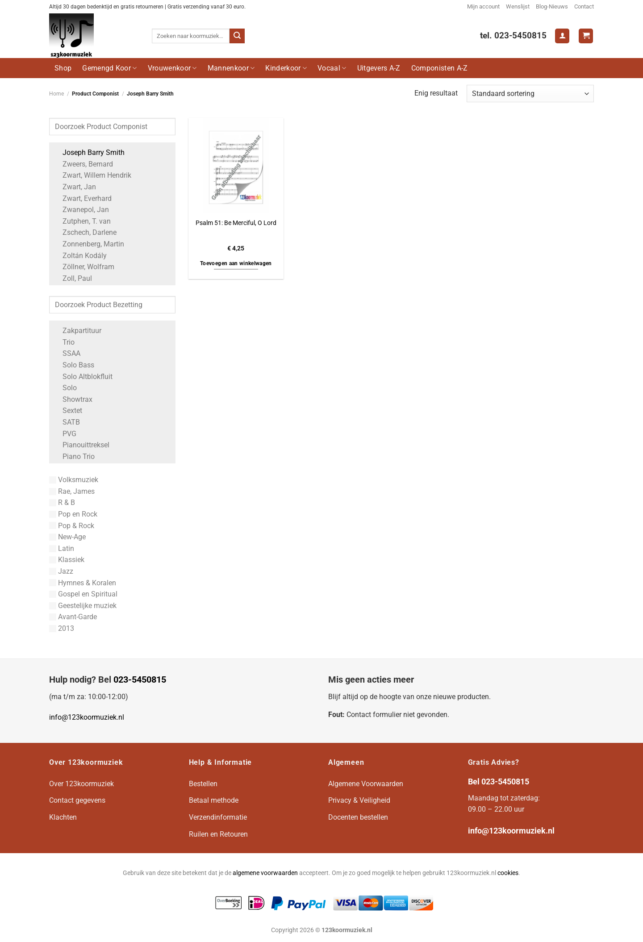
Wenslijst (518, 6)
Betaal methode (213, 800)
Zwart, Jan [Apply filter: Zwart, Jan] (75, 187)
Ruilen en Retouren (218, 834)
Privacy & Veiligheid (359, 800)
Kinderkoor (286, 68)
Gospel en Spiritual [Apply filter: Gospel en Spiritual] (83, 594)
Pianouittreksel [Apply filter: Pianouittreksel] (81, 445)
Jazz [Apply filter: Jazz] (61, 571)
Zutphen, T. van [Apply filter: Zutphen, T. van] (82, 221)
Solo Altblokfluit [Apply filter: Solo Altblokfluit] (83, 376)
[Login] (562, 36)
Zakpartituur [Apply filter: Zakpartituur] (77, 330)
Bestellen (203, 783)
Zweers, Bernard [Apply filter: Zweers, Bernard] (83, 164)
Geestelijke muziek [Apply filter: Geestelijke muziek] (83, 605)
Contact (584, 6)
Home (56, 94)
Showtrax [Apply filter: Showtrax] (73, 399)
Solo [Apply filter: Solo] (65, 387)
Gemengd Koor (109, 68)
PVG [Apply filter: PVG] (65, 433)
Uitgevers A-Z (379, 68)
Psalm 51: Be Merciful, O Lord (236, 223)
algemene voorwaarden (265, 873)
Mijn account (483, 6)
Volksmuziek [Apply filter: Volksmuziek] (73, 479)
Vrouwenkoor (172, 68)
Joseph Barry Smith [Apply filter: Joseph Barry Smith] (89, 152)
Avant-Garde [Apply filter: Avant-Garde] (73, 617)
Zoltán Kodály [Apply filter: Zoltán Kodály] (80, 255)
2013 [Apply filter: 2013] (61, 628)
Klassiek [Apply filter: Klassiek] (66, 559)
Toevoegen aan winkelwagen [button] (236, 263)
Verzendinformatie (218, 817)
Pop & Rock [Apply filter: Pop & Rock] (71, 525)
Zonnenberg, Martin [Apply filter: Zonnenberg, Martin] (89, 244)
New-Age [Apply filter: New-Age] (67, 537)
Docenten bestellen (358, 817)
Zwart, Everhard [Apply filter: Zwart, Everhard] (83, 198)
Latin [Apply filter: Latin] (61, 548)
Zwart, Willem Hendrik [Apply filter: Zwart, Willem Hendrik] (92, 175)
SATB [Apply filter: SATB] (67, 422)
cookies (507, 873)
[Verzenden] (237, 36)
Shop (62, 68)
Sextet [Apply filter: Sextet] (68, 410)
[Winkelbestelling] (530, 93)
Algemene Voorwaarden (365, 783)
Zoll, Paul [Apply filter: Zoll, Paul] (73, 278)
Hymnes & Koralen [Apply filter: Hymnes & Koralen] (82, 583)
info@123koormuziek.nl (86, 717)
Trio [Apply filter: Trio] (64, 342)
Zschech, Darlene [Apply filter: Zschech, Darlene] (85, 232)
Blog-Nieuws (552, 6)
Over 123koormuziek (81, 783)
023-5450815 (139, 679)
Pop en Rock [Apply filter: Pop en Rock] (73, 514)
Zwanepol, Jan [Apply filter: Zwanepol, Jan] (81, 209)
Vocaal (331, 68)
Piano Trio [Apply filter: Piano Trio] (74, 456)
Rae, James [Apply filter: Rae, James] (72, 491)
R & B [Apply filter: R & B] (62, 502)
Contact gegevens (77, 800)
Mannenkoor (231, 68)
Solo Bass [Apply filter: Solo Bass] (74, 365)
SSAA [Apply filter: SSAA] (67, 353)
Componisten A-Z (439, 68)
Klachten (63, 817)
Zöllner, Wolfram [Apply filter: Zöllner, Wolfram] (84, 267)
